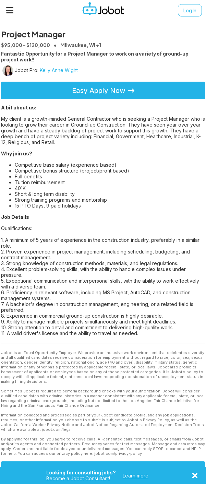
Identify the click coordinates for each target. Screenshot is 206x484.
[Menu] (10, 10)
